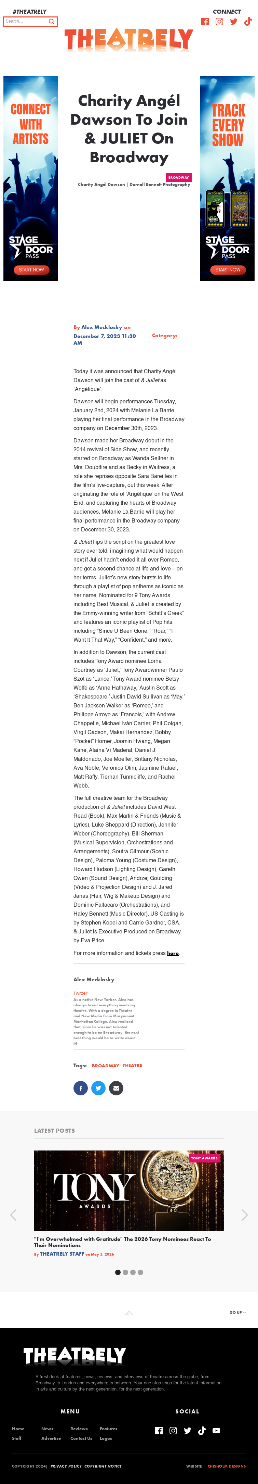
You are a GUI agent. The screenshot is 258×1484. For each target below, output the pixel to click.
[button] (247, 62)
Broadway (178, 177)
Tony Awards (204, 1158)
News (47, 1429)
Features (108, 1429)
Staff (16, 1438)
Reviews (79, 1429)
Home (18, 1429)
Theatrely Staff (62, 1253)
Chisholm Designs (227, 1466)
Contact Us (81, 1438)
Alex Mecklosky (101, 327)
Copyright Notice (103, 1466)
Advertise (51, 1438)
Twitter (80, 993)
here (173, 953)
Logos (106, 1438)
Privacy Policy (66, 1466)
